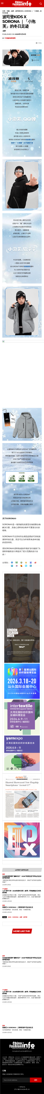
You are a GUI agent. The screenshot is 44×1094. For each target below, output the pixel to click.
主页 (3, 11)
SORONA (15, 917)
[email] (16, 1080)
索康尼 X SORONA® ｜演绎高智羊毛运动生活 (17, 907)
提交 (35, 1080)
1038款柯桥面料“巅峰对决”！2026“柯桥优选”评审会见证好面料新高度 (21, 877)
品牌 (12, 11)
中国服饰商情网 (10, 38)
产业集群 (5, 889)
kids (9, 917)
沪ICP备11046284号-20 (22, 1089)
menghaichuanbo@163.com (22, 1051)
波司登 (25, 917)
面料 (3, 874)
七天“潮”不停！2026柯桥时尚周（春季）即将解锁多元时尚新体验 (21, 891)
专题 (8, 11)
